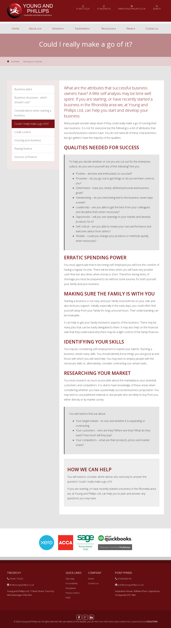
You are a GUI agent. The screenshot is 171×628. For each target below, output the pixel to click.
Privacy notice (72, 592)
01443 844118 (104, 7)
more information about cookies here (114, 621)
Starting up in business (32, 61)
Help (68, 597)
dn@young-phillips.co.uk (131, 7)
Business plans (23, 89)
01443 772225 (83, 7)
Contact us (151, 28)
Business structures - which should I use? (30, 100)
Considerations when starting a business (32, 113)
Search (157, 7)
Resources (108, 28)
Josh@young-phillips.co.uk (129, 584)
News (130, 28)
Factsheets (82, 28)
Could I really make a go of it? (31, 124)
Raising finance (23, 148)
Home (15, 28)
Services (58, 28)
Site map (70, 578)
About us (35, 28)
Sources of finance (25, 157)
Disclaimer (71, 588)
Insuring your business (27, 140)
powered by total (144, 621)
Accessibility (72, 583)
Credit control (22, 132)
